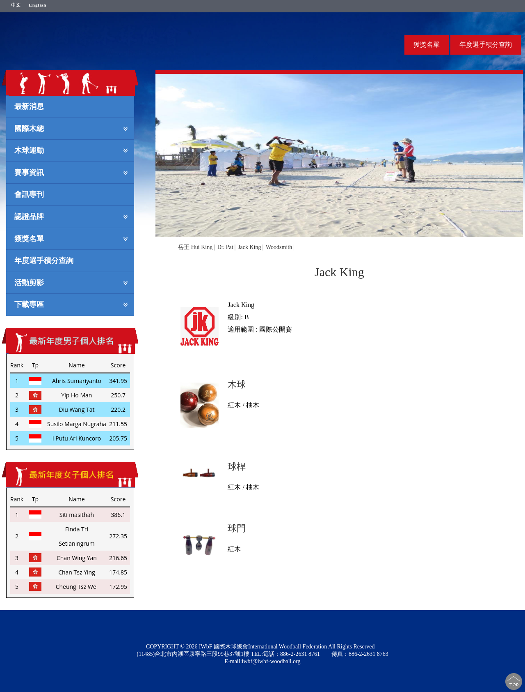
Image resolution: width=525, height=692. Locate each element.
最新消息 (29, 106)
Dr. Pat (225, 247)
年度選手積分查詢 (485, 44)
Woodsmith (279, 247)
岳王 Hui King (195, 247)
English (37, 4)
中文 (16, 4)
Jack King (249, 247)
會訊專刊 (29, 194)
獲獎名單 (426, 44)
